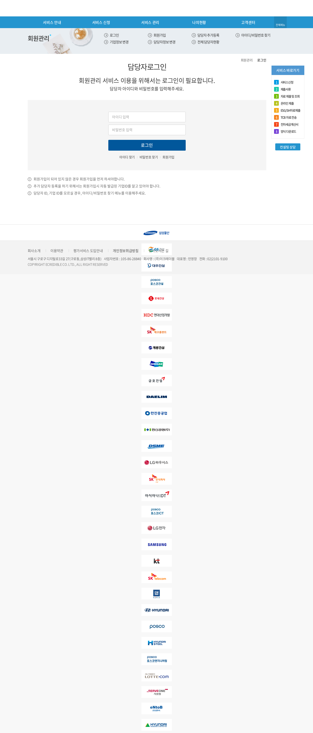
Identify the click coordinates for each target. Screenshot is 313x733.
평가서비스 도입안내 (88, 250)
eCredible (47, 8)
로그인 (114, 35)
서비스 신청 (101, 22)
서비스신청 (283, 82)
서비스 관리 (150, 22)
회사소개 (34, 250)
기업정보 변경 (119, 42)
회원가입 (160, 35)
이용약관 (56, 250)
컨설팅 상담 (287, 147)
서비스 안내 (52, 22)
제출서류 (282, 89)
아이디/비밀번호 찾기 (255, 35)
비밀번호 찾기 (149, 157)
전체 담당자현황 (208, 42)
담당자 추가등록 (208, 35)
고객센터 (248, 22)
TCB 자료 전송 (285, 117)
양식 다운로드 (285, 131)
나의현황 (199, 22)
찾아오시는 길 (159, 250)
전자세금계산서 (286, 124)
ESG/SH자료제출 (287, 110)
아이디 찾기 (127, 157)
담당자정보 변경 (164, 42)
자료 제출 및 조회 (287, 96)
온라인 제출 (284, 103)
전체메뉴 (280, 25)
